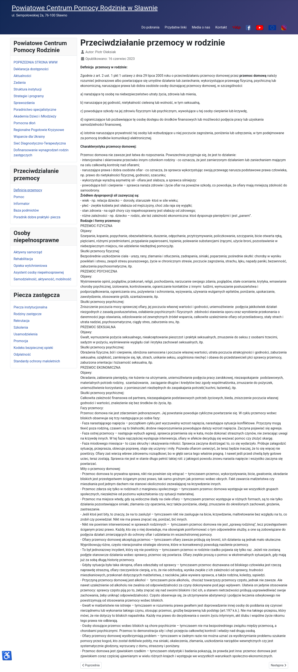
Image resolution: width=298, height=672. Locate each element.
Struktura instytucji (28, 89)
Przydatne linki (176, 27)
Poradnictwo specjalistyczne (35, 110)
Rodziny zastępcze (27, 314)
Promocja (21, 341)
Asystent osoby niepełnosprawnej (39, 272)
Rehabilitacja (23, 259)
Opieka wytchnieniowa (30, 266)
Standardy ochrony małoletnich (37, 361)
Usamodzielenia (26, 334)
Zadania (20, 83)
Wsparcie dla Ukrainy (29, 137)
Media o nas (201, 27)
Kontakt (221, 27)
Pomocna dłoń (24, 123)
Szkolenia (21, 327)
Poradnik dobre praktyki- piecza (37, 217)
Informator (22, 204)
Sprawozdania (24, 103)
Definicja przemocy (28, 190)
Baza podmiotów (26, 210)
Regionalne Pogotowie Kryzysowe (39, 130)
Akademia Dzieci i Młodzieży (35, 116)
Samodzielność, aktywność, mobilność (42, 279)
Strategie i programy (29, 96)
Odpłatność (22, 354)
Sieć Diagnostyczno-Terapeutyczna (40, 143)
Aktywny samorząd (28, 252)
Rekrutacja (22, 321)
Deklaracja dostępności (31, 69)
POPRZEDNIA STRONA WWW (36, 62)
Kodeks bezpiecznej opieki (33, 348)
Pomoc (19, 197)
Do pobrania (150, 27)
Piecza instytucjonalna (30, 307)
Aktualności (22, 76)
